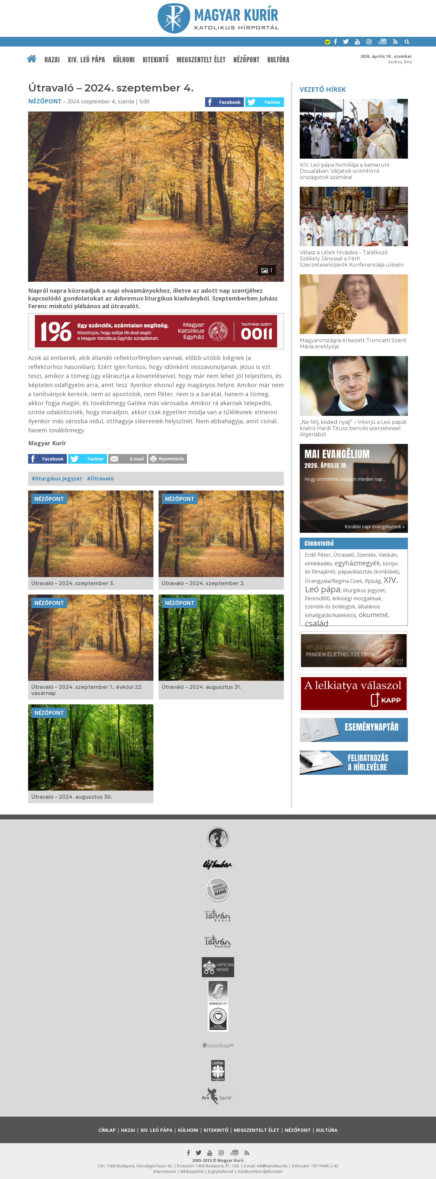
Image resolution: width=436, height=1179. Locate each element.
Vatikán (388, 554)
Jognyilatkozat (221, 1171)
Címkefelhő (319, 543)
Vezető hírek (323, 89)
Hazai (52, 60)
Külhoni (124, 60)
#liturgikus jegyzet (56, 478)
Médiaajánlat (192, 1171)
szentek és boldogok (330, 606)
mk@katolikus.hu (272, 1166)
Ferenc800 (317, 598)
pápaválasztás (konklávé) (368, 571)
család (316, 623)
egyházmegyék (357, 563)
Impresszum (164, 1171)
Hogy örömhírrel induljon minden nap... (345, 464)
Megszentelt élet (201, 60)
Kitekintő (156, 60)
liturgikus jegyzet (364, 590)
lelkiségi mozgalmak (356, 598)
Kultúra (278, 60)
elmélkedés (318, 563)
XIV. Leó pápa (86, 60)
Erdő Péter (318, 554)
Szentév (366, 554)
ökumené (373, 614)
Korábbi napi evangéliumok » (375, 526)
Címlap (107, 1130)
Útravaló (343, 554)
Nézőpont (247, 60)
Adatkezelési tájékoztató (260, 1171)
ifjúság (373, 580)
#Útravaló (100, 478)
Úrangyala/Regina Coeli (333, 580)
